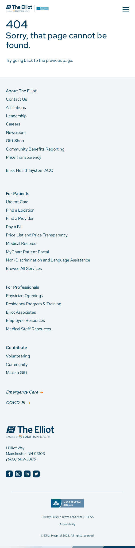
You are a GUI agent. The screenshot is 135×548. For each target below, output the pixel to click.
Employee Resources (25, 320)
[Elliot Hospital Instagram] (18, 474)
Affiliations (16, 107)
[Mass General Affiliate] (67, 502)
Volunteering (18, 356)
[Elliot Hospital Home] (67, 427)
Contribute (16, 347)
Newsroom (16, 132)
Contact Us (16, 99)
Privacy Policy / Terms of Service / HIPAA (68, 517)
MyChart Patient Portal (27, 251)
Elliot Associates (21, 312)
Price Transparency (23, 157)
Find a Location (20, 210)
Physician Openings (24, 295)
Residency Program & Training (33, 303)
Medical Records (21, 243)
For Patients (17, 193)
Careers (13, 124)
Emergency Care (22, 392)
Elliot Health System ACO (30, 170)
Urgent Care (17, 201)
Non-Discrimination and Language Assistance (48, 260)
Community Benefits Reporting (35, 149)
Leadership (16, 115)
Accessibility (67, 524)
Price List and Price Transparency (37, 235)
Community (17, 364)
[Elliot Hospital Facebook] (9, 474)
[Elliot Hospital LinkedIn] (27, 474)
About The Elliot (21, 90)
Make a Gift (16, 372)
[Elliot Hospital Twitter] (36, 474)
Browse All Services (24, 268)
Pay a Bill (14, 226)
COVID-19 (15, 402)
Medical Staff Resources (28, 328)
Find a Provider (20, 218)
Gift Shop (15, 140)
